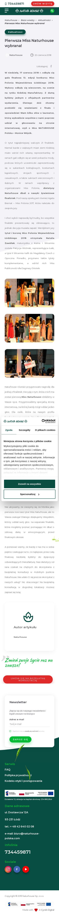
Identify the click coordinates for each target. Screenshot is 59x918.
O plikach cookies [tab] (45, 429)
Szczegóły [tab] (24, 429)
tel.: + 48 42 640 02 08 (19, 826)
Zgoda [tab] (8, 429)
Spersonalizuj (29, 494)
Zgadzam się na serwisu (28, 731)
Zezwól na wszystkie (29, 483)
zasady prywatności (32, 731)
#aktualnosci (15, 32)
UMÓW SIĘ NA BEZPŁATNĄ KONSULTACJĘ (28, 679)
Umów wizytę (42, 4)
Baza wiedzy (27, 20)
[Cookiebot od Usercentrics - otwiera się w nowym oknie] (42, 421)
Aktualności (44, 20)
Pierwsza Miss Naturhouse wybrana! (25, 23)
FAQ (7, 769)
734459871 (14, 4)
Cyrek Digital (47, 910)
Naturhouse (11, 20)
